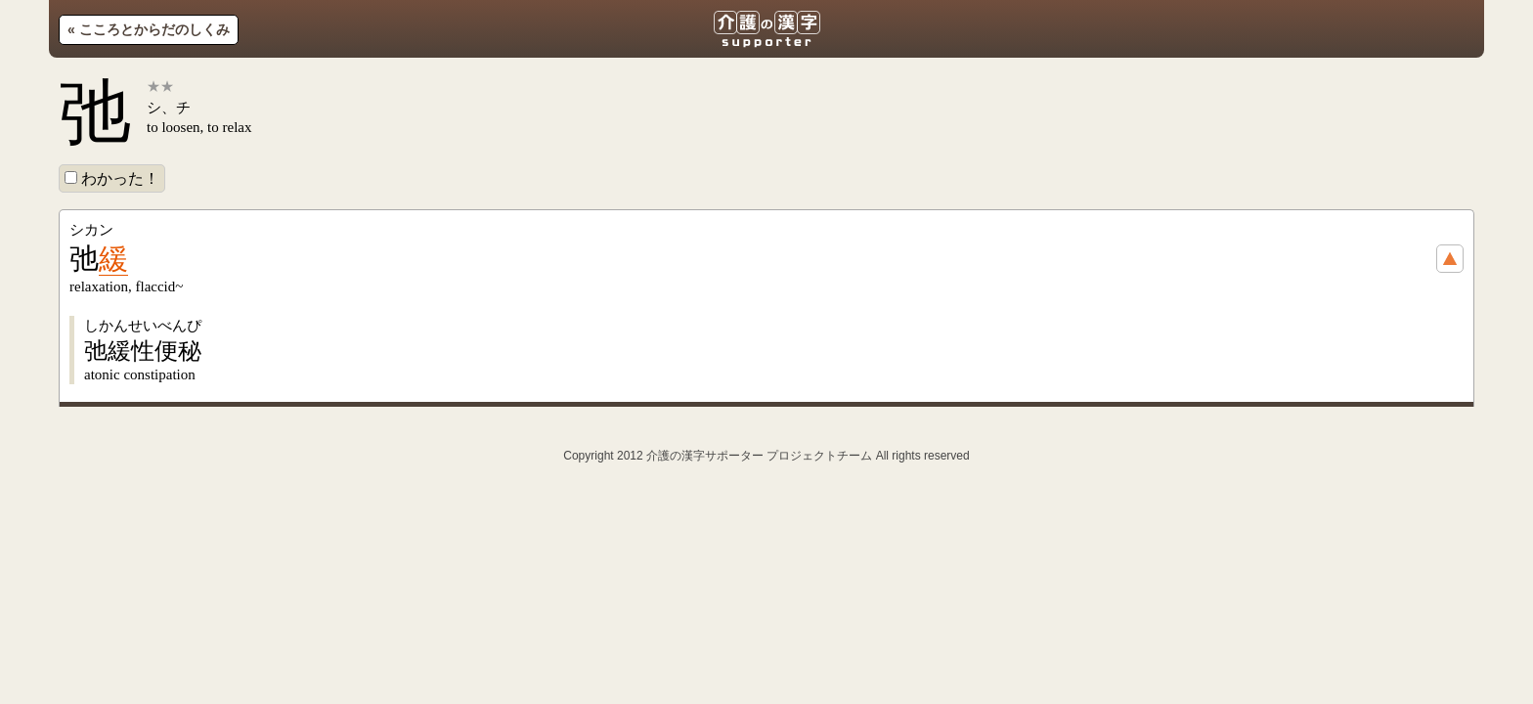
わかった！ (112, 178)
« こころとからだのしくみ (148, 29)
